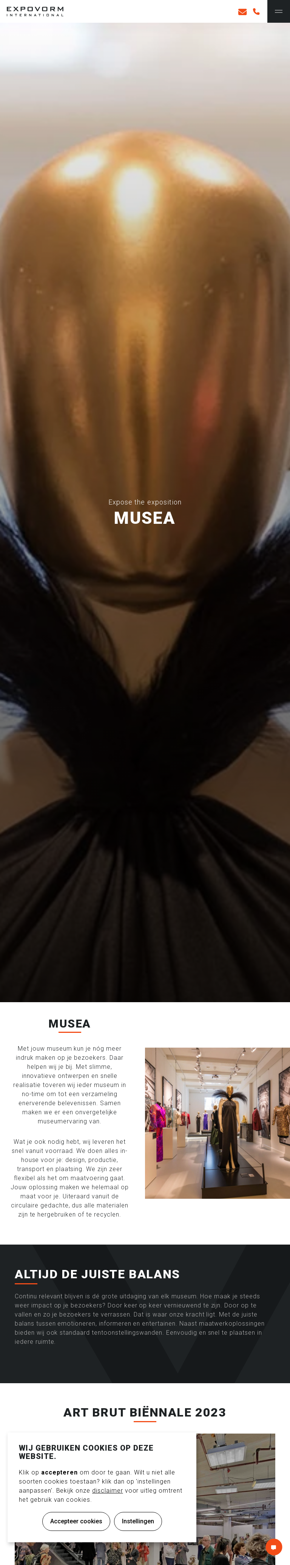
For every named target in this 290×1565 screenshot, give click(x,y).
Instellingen (138, 1521)
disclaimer (107, 1490)
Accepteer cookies (76, 1521)
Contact (274, 1547)
